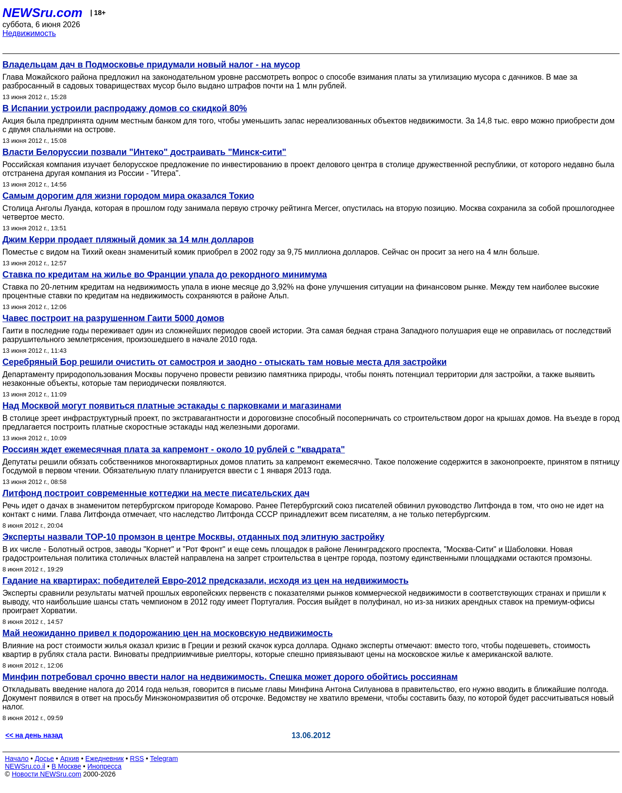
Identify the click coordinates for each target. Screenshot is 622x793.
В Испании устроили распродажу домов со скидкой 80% (124, 108)
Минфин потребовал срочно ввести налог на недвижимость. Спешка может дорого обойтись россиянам (230, 677)
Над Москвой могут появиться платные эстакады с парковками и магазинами (171, 406)
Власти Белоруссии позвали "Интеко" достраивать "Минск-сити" (144, 152)
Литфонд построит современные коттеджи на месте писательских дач (156, 493)
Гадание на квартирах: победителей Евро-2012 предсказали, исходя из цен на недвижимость (205, 581)
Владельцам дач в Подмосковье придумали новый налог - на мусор (151, 64)
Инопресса (104, 766)
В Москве (66, 766)
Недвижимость (29, 33)
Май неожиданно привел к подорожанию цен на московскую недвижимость (167, 633)
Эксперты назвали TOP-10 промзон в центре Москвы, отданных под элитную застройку (193, 537)
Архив (69, 758)
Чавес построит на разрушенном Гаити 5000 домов (113, 318)
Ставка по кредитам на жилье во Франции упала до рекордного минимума (164, 274)
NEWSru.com (42, 12)
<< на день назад (34, 735)
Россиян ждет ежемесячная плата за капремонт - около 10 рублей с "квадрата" (173, 449)
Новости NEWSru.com (46, 774)
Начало (17, 758)
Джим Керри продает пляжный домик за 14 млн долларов (128, 239)
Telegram (164, 758)
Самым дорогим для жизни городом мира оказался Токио (128, 196)
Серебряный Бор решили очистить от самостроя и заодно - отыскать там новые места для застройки (224, 362)
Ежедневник (105, 758)
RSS (137, 758)
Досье (44, 758)
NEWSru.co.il (25, 766)
